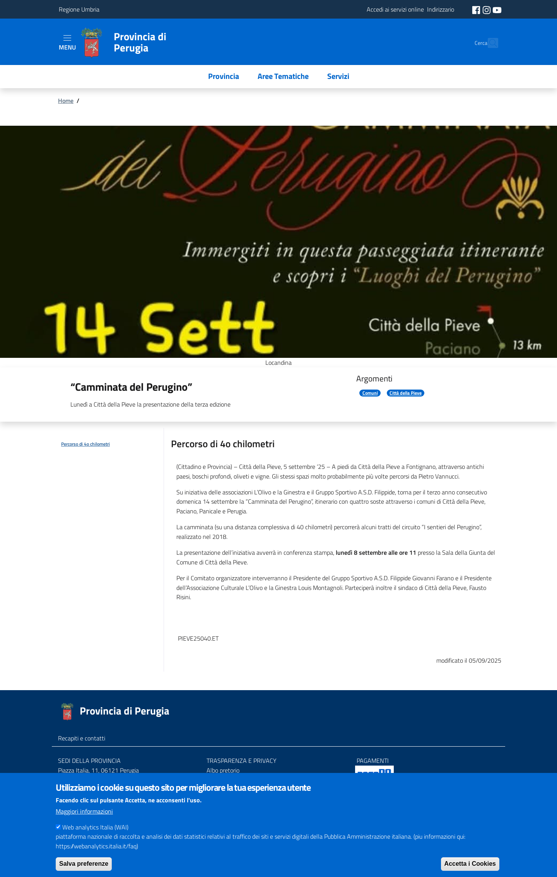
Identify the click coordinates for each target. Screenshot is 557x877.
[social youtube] (497, 9)
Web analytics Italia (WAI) (95, 827)
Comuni (370, 393)
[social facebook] (477, 9)
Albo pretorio (223, 770)
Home (65, 100)
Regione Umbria (79, 9)
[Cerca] (489, 43)
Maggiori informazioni (84, 811)
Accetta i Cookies (470, 864)
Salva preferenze (83, 864)
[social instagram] (487, 9)
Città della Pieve (406, 393)
